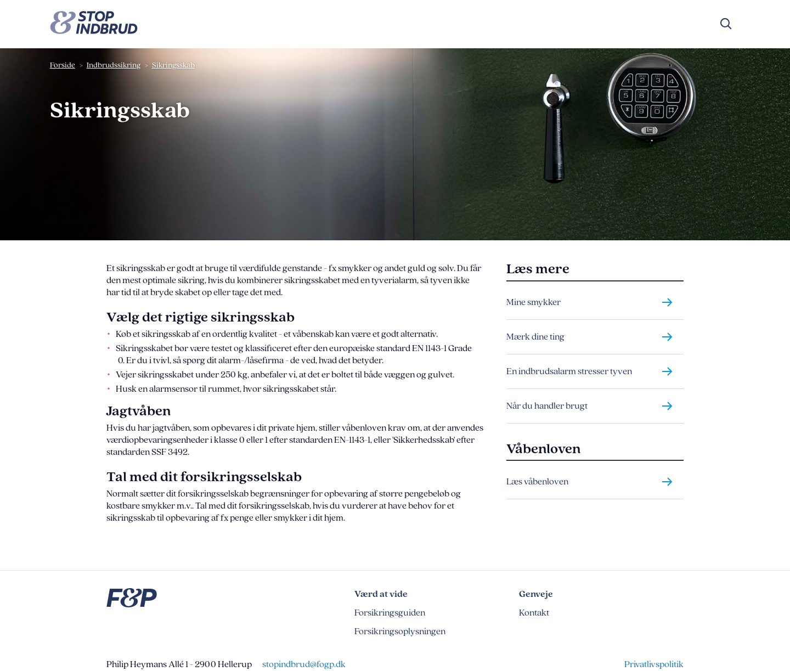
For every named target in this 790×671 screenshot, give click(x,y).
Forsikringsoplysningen (399, 631)
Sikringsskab (173, 65)
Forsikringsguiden (389, 613)
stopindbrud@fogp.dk (304, 664)
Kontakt (534, 613)
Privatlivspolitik (654, 664)
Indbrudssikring (113, 65)
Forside (62, 65)
